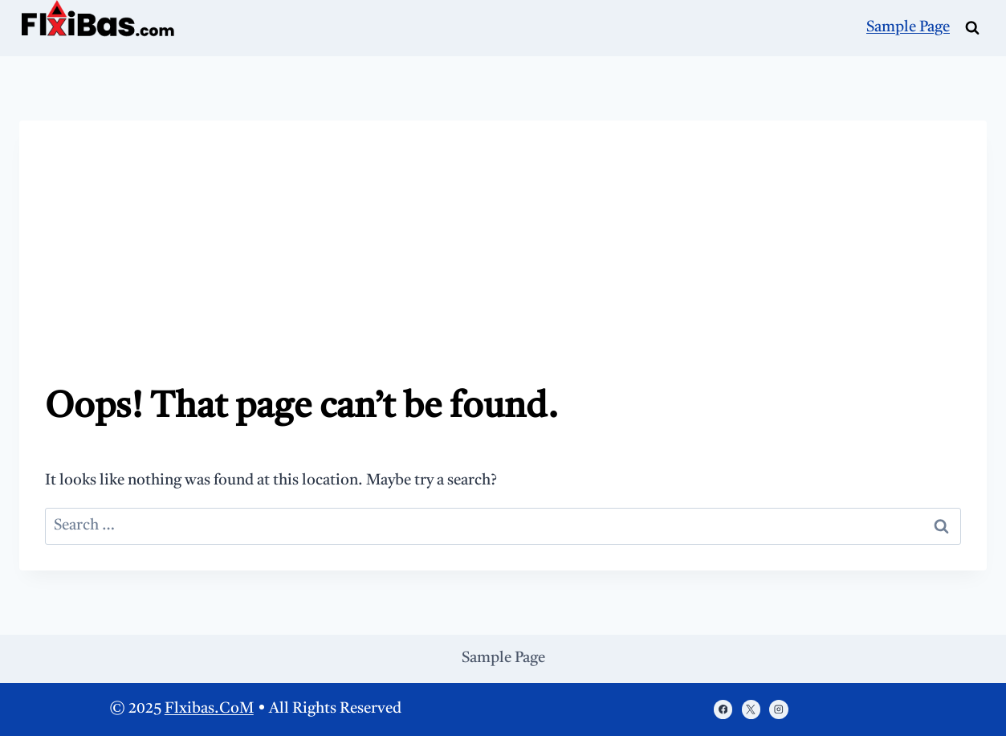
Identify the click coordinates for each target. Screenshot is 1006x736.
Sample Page (908, 27)
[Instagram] (778, 709)
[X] (751, 709)
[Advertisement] (503, 266)
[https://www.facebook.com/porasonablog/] (723, 709)
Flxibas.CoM (209, 709)
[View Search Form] (972, 28)
